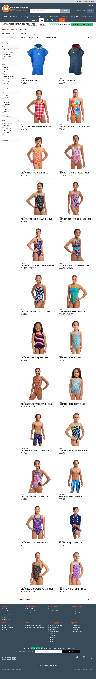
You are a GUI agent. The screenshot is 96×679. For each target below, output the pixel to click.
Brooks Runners (75, 627)
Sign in (89, 5)
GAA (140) (6, 125)
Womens (34, 20)
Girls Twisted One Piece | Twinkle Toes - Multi (73, 589)
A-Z (47, 20)
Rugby (45, 17)
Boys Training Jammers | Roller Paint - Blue (72, 496)
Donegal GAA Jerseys (76, 609)
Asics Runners (75, 629)
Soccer (33, 17)
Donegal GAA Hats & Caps (77, 611)
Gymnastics (65, 17)
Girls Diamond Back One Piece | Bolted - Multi (73, 311)
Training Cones (52, 635)
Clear (16, 34)
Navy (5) (6, 78)
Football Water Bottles (53, 631)
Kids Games (13, 17)
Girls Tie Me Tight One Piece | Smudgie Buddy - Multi (75, 219)
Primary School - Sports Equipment (33, 625)
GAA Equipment (52, 629)
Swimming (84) (8, 123)
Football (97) (7, 128)
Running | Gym (54, 17)
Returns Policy (29, 613)
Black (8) (6, 67)
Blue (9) (6, 69)
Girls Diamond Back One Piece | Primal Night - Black (37, 265)
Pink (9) (6, 83)
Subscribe (71, 651)
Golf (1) (6, 135)
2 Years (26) (7, 104)
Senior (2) (6, 100)
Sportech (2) (7, 56)
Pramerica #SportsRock (8, 615)
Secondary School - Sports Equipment (34, 627)
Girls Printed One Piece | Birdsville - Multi (72, 404)
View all (54, 37)
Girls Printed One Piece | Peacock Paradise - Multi (36, 543)
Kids (41, 20)
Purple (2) (6, 85)
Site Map (5, 629)
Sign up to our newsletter (25, 651)
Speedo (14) (7, 54)
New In (62, 20)
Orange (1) (7, 81)
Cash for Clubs (6, 619)
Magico (79, 669)
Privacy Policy (6, 625)
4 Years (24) (7, 109)
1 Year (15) (6, 102)
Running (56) (7, 130)
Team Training (24, 17)
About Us (5, 609)
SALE (5, 17)
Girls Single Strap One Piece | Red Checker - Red (36, 126)
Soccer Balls (51, 637)
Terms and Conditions (7, 627)
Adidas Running (75, 625)
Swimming (9, 37)
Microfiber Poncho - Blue (29, 80)
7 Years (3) (7, 116)
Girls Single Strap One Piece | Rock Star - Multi (74, 173)
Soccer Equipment (53, 627)
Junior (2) (6, 97)
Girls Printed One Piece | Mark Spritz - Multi (35, 173)
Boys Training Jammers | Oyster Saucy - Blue (35, 450)
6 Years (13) (7, 113)
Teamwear (51, 609)
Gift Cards (54, 20)
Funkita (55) (7, 49)
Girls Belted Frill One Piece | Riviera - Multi (34, 358)
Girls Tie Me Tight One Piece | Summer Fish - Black (36, 219)
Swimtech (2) (7, 59)
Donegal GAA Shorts (76, 613)
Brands (4, 613)
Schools (84, 17)
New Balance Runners (77, 631)
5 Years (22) (7, 111)
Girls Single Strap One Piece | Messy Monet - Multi (74, 126)
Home (77, 1)
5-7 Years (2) (7, 95)
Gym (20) (6, 132)
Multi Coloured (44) (9, 76)
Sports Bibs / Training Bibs (55, 625)
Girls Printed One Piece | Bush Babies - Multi (72, 358)
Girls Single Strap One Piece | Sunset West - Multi (37, 589)
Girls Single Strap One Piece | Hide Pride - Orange (36, 404)
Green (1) (6, 71)
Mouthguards (51, 633)
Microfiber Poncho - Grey (67, 80)
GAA (39, 17)
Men (90, 17)
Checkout (90, 11)
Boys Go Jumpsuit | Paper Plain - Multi (71, 543)
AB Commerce (91, 669)
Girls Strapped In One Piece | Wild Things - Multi (74, 265)
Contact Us (81, 1)
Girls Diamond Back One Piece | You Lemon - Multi (74, 450)
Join (93, 5)
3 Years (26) (7, 107)
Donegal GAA (75, 17)
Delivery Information (30, 611)
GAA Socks (51, 641)
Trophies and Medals (53, 611)
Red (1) (6, 88)
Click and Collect (29, 609)
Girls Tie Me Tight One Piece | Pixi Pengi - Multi (35, 496)
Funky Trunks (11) (8, 52)
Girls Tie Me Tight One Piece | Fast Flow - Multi (35, 311)
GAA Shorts (51, 639)
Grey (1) (6, 74)
